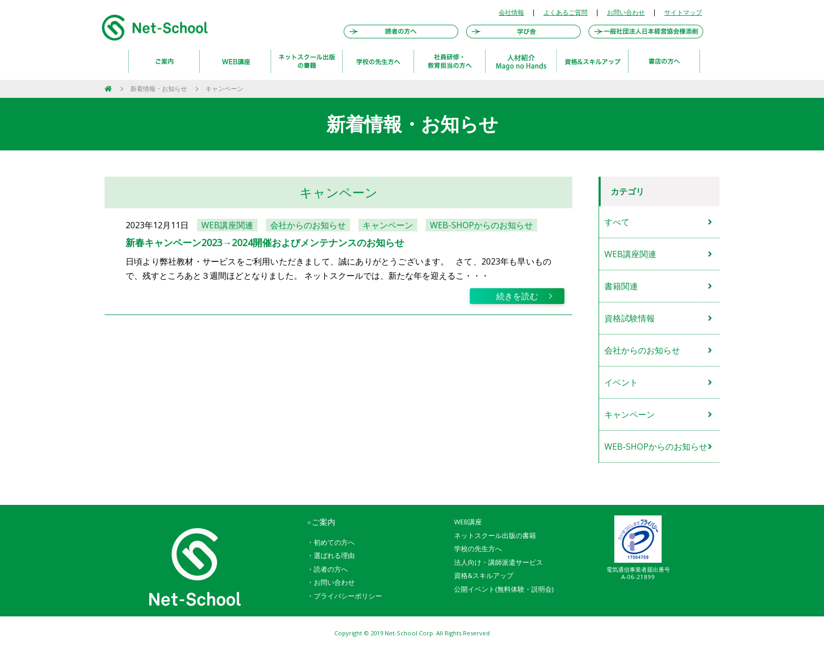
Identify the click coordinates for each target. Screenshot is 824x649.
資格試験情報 (629, 318)
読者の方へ (331, 569)
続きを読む (517, 296)
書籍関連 (621, 286)
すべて (617, 222)
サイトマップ (683, 12)
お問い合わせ (626, 12)
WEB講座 (468, 521)
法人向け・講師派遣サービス (498, 562)
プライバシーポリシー (348, 596)
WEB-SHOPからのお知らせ (655, 446)
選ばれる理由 (334, 555)
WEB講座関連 (630, 254)
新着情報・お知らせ (158, 88)
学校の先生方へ (478, 548)
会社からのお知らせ (642, 350)
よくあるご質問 (565, 12)
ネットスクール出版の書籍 (495, 535)
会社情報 (511, 12)
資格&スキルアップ (483, 575)
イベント (621, 382)
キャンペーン (224, 88)
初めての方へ (334, 542)
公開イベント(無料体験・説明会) (503, 589)
